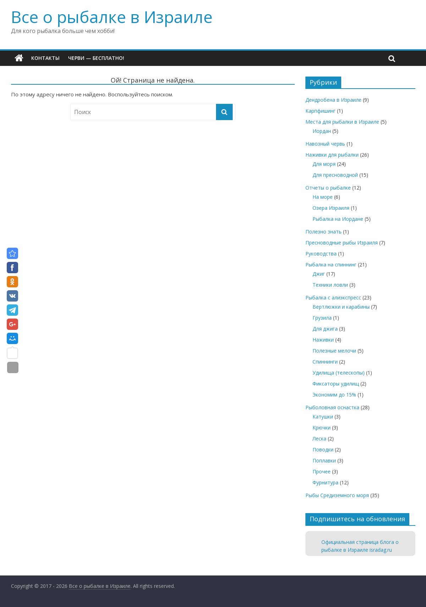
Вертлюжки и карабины (341, 306)
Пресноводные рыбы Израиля (341, 242)
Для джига (325, 328)
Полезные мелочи (334, 350)
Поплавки (324, 460)
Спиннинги (325, 361)
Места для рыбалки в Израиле (342, 121)
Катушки (322, 416)
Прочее (321, 471)
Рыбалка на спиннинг (330, 264)
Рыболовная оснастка (332, 407)
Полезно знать (323, 231)
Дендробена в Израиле (333, 99)
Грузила (322, 317)
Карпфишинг (320, 110)
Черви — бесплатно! (96, 58)
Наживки (323, 339)
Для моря (324, 164)
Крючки (321, 427)
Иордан (321, 131)
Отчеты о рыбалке (328, 187)
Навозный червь (325, 143)
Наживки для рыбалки (332, 154)
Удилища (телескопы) (338, 372)
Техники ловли (330, 284)
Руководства (321, 253)
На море (322, 196)
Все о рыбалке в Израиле (111, 17)
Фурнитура (325, 482)
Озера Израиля (330, 207)
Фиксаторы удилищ (335, 383)
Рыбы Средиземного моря (337, 495)
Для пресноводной (335, 175)
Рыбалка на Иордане (337, 218)
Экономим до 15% (334, 394)
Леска (319, 438)
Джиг (318, 273)
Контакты (45, 58)
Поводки (322, 449)
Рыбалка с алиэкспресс (333, 297)
